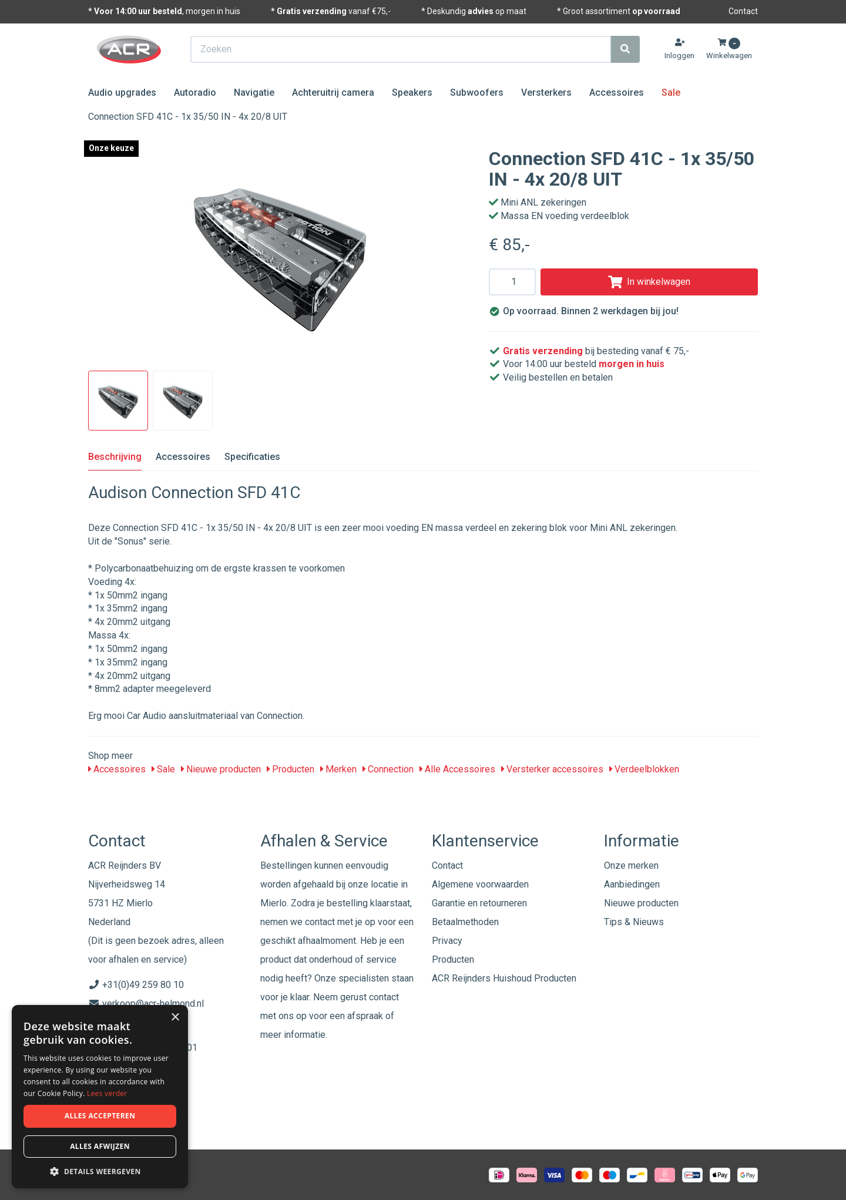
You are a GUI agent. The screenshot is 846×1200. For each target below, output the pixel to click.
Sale (671, 92)
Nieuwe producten (221, 769)
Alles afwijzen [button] (100, 1146)
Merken (338, 769)
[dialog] (100, 1097)
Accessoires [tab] (183, 456)
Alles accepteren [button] (100, 1116)
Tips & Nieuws (634, 921)
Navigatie (254, 92)
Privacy (447, 940)
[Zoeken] (625, 49)
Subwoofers (476, 92)
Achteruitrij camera (333, 92)
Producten (290, 769)
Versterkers (546, 92)
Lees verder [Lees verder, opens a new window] (107, 1093)
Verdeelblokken (644, 769)
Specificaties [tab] (252, 456)
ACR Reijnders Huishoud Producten (504, 978)
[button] (100, 1171)
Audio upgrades (122, 92)
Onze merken (631, 865)
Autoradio (195, 92)
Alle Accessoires (457, 769)
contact (384, 997)
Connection (388, 769)
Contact (743, 11)
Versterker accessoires (552, 769)
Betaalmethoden (465, 921)
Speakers (412, 92)
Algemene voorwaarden (480, 884)
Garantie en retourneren (479, 903)
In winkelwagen (649, 281)
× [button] (174, 1017)
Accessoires (616, 92)
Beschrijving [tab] (115, 456)
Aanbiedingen (632, 884)
